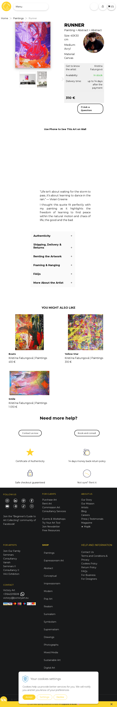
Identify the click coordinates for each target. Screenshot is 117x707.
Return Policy (88, 567)
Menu (19, 6)
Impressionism (52, 583)
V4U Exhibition (11, 574)
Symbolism (50, 621)
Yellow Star (71, 354)
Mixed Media (51, 652)
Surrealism (49, 614)
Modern (48, 591)
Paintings (49, 552)
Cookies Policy (89, 563)
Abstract (48, 568)
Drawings (49, 637)
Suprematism (51, 629)
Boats (12, 354)
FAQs (84, 571)
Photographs (51, 644)
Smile (12, 399)
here (56, 704)
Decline (60, 697)
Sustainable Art (52, 660)
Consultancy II (11, 570)
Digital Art (49, 667)
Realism (48, 606)
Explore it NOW (69, 704)
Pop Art (48, 598)
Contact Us (87, 552)
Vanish (6, 562)
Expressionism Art (54, 560)
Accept (29, 697)
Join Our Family (11, 551)
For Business (88, 575)
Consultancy (10, 558)
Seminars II (9, 566)
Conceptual (50, 575)
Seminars (8, 554)
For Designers (89, 578)
